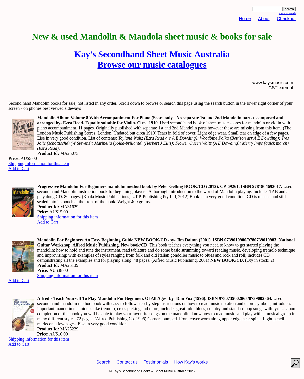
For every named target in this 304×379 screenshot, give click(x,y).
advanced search (287, 13)
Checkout (286, 18)
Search (103, 362)
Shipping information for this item (38, 163)
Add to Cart (18, 168)
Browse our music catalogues (152, 65)
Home (245, 18)
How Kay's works (191, 362)
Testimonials (156, 362)
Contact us (127, 362)
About (263, 18)
